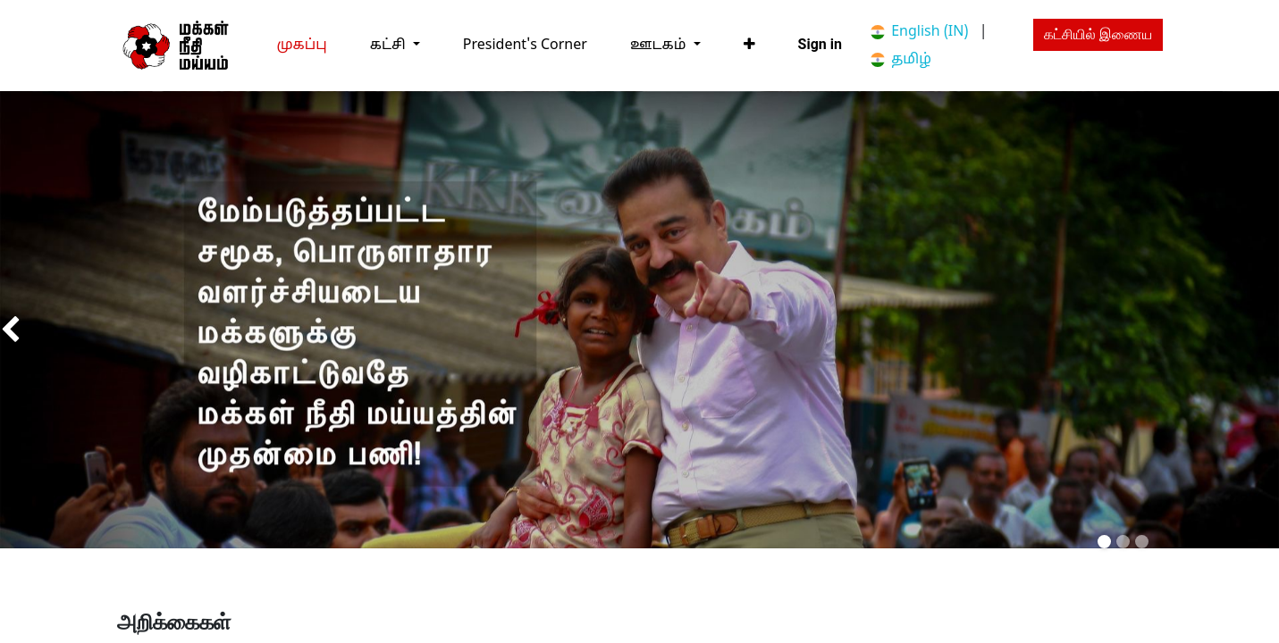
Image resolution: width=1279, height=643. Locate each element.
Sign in (820, 44)
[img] (51, 330)
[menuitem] (302, 45)
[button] (749, 45)
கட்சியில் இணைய (1098, 34)
